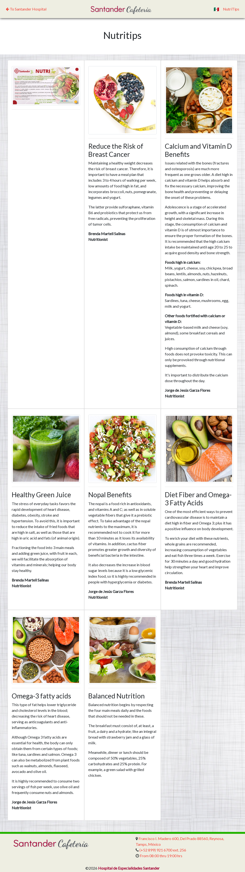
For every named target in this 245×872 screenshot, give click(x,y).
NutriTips (231, 9)
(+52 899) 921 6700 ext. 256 (162, 850)
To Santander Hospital (26, 9)
